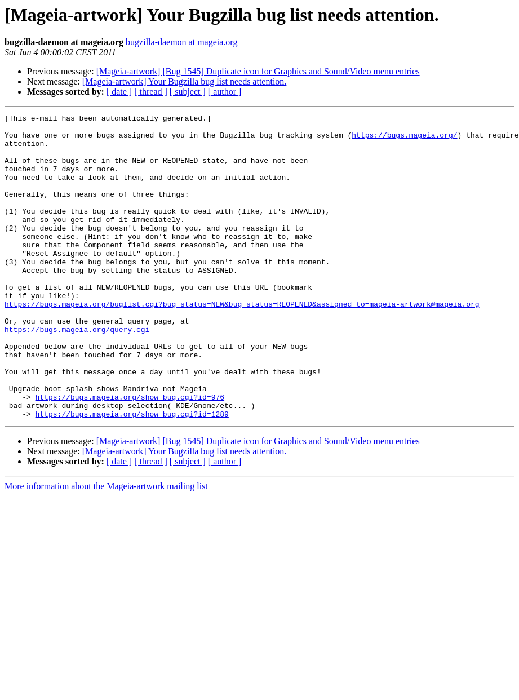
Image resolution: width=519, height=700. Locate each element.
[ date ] (119, 91)
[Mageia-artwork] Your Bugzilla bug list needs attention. (184, 81)
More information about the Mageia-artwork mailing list (106, 547)
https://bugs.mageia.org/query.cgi (77, 373)
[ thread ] (150, 91)
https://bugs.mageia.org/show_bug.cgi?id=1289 (132, 474)
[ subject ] (188, 91)
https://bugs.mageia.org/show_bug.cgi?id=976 (130, 454)
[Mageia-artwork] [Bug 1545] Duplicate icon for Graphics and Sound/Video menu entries (258, 71)
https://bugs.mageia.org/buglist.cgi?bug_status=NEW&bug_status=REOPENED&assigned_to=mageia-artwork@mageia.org (242, 343)
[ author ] (225, 91)
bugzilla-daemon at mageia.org (181, 42)
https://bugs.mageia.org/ (404, 140)
